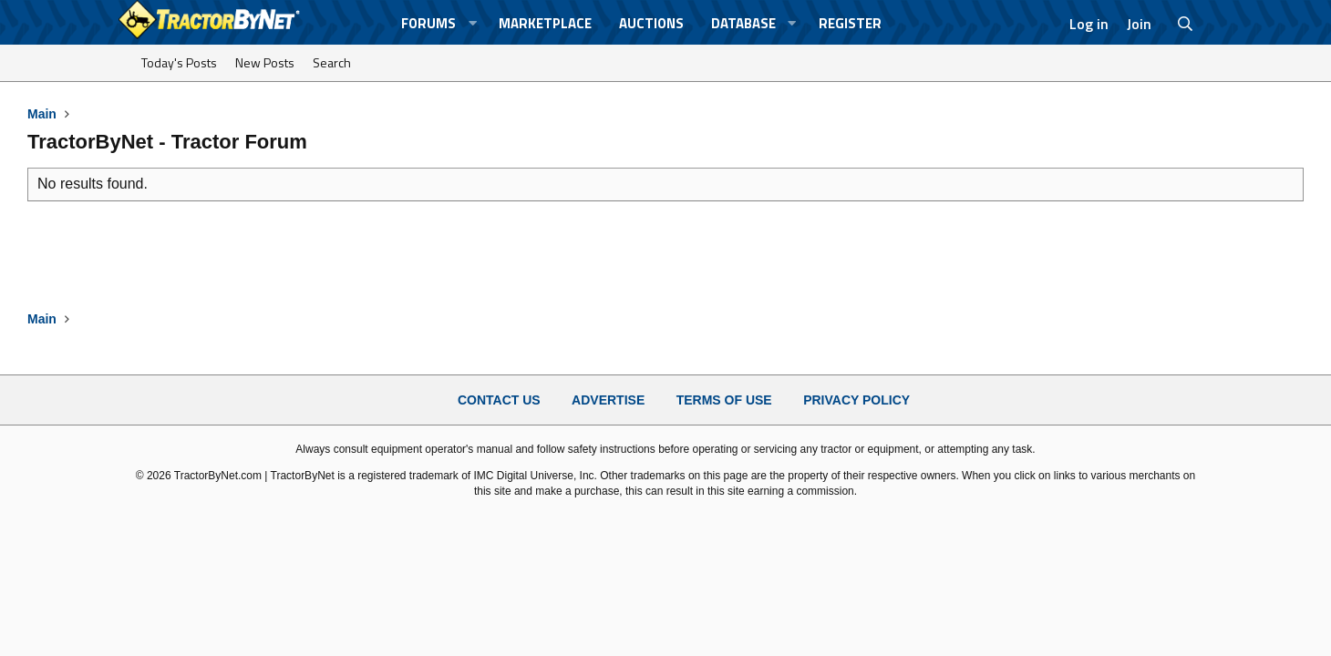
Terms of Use (724, 400)
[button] (472, 23)
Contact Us (499, 400)
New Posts (264, 62)
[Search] (1185, 24)
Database (743, 23)
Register (850, 23)
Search (332, 62)
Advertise (608, 400)
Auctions (651, 23)
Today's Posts (179, 62)
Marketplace (545, 23)
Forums (428, 23)
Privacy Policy (856, 400)
